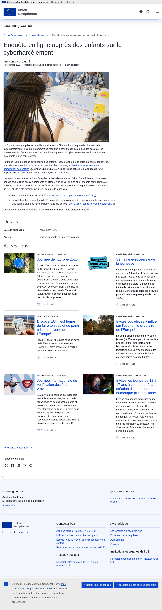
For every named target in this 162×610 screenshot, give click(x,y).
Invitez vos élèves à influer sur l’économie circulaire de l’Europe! (137, 325)
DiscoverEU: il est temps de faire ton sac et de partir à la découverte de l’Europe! (58, 327)
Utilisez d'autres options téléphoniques (76, 535)
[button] (6, 465)
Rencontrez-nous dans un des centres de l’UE (80, 547)
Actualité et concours (38, 35)
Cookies (114, 544)
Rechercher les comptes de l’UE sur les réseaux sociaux (77, 564)
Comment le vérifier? (62, 2)
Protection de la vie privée (124, 535)
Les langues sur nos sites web (126, 531)
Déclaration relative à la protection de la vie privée (133, 500)
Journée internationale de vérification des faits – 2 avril (57, 384)
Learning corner (12, 491)
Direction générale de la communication (58, 237)
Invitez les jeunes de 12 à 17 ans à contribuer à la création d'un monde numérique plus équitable (136, 386)
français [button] (141, 12)
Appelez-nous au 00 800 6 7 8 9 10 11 (76, 531)
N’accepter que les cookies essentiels (136, 585)
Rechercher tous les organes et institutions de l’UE (134, 560)
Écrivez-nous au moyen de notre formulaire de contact (80, 541)
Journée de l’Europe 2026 (57, 259)
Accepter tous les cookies (97, 585)
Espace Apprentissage (14, 35)
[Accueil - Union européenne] (20, 12)
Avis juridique (117, 540)
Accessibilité (8, 505)
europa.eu (23, 532)
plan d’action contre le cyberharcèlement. (90, 203)
